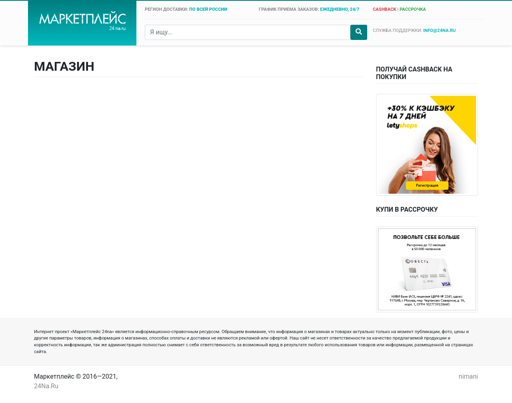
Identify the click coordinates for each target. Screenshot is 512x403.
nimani (468, 376)
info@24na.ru (439, 30)
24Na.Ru (46, 386)
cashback (384, 9)
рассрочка (413, 9)
